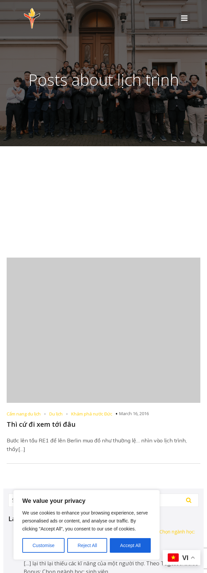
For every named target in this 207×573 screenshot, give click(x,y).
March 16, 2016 (134, 413)
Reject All (87, 545)
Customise (44, 545)
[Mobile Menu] (184, 18)
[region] (86, 525)
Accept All (130, 545)
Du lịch (56, 414)
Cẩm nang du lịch (24, 414)
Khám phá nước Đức (91, 414)
